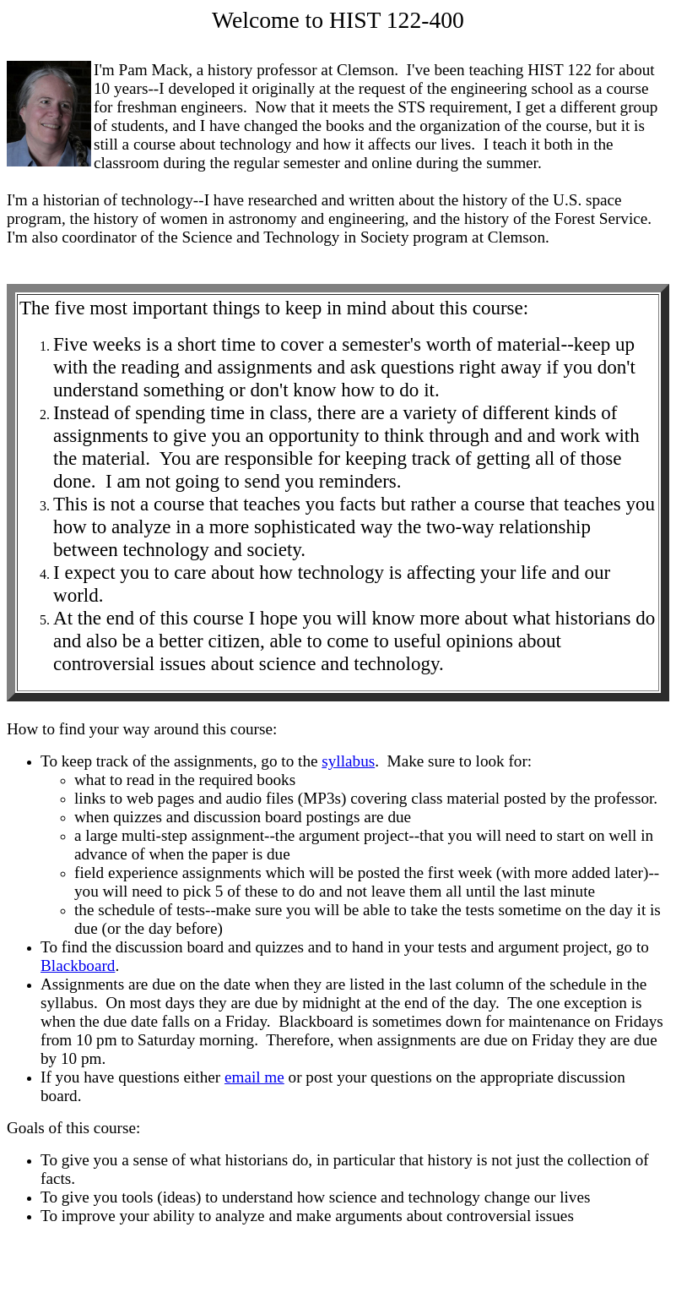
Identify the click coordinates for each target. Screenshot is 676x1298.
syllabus (348, 761)
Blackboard (78, 965)
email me (254, 1077)
